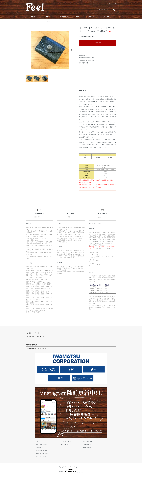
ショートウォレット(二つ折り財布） (47, 22)
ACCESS (91, 16)
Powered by (71, 472)
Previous (28, 50)
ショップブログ (61, 443)
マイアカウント (103, 9)
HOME (33, 16)
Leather (33, 22)
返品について (83, 55)
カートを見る (78, 446)
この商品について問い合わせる (88, 60)
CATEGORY (62, 16)
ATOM (62, 446)
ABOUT (47, 16)
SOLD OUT (97, 43)
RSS (58, 446)
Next (71, 50)
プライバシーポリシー (40, 458)
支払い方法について (39, 452)
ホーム (27, 22)
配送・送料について (39, 446)
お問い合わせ (78, 449)
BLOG (77, 16)
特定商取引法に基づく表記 (86, 57)
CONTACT (107, 16)
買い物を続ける (83, 63)
